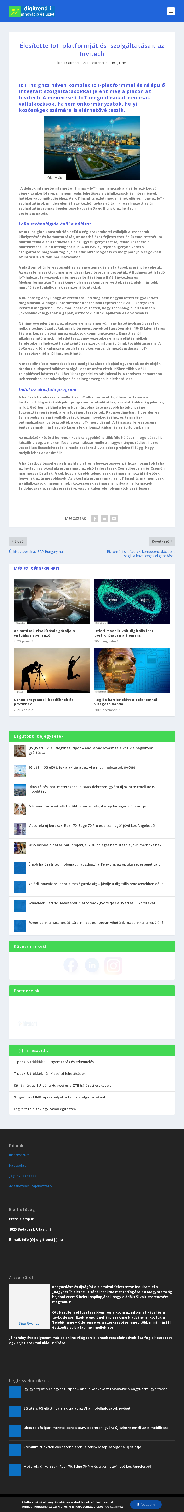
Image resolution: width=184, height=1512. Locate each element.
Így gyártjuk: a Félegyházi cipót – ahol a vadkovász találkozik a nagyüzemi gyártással (91, 750)
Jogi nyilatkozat (22, 1175)
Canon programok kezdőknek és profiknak (44, 701)
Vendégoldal (103, 1507)
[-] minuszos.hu (34, 1050)
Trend (52, 1507)
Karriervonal (81, 1507)
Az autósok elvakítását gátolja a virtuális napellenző (44, 632)
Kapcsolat (17, 1165)
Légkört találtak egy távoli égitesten (45, 1109)
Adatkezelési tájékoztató (30, 1186)
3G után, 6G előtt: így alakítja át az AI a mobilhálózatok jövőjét (81, 767)
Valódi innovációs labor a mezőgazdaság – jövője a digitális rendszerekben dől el (96, 883)
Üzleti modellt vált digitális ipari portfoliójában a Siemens (124, 632)
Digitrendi (71, 63)
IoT (114, 63)
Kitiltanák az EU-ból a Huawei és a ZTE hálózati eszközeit (62, 1085)
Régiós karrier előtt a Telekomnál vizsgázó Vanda (125, 701)
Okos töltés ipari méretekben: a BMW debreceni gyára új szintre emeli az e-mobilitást (91, 788)
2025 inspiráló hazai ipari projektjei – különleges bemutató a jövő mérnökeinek (94, 845)
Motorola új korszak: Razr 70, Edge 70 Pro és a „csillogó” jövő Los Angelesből (92, 825)
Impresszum (19, 1155)
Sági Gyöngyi (29, 1323)
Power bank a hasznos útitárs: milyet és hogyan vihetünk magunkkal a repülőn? (95, 922)
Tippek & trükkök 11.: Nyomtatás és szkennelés (54, 1061)
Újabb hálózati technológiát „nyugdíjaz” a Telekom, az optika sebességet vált (94, 864)
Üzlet (123, 63)
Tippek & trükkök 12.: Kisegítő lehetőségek (50, 1073)
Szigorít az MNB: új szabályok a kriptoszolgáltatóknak (60, 1097)
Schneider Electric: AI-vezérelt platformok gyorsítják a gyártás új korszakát (91, 903)
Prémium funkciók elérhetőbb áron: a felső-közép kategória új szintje (87, 806)
